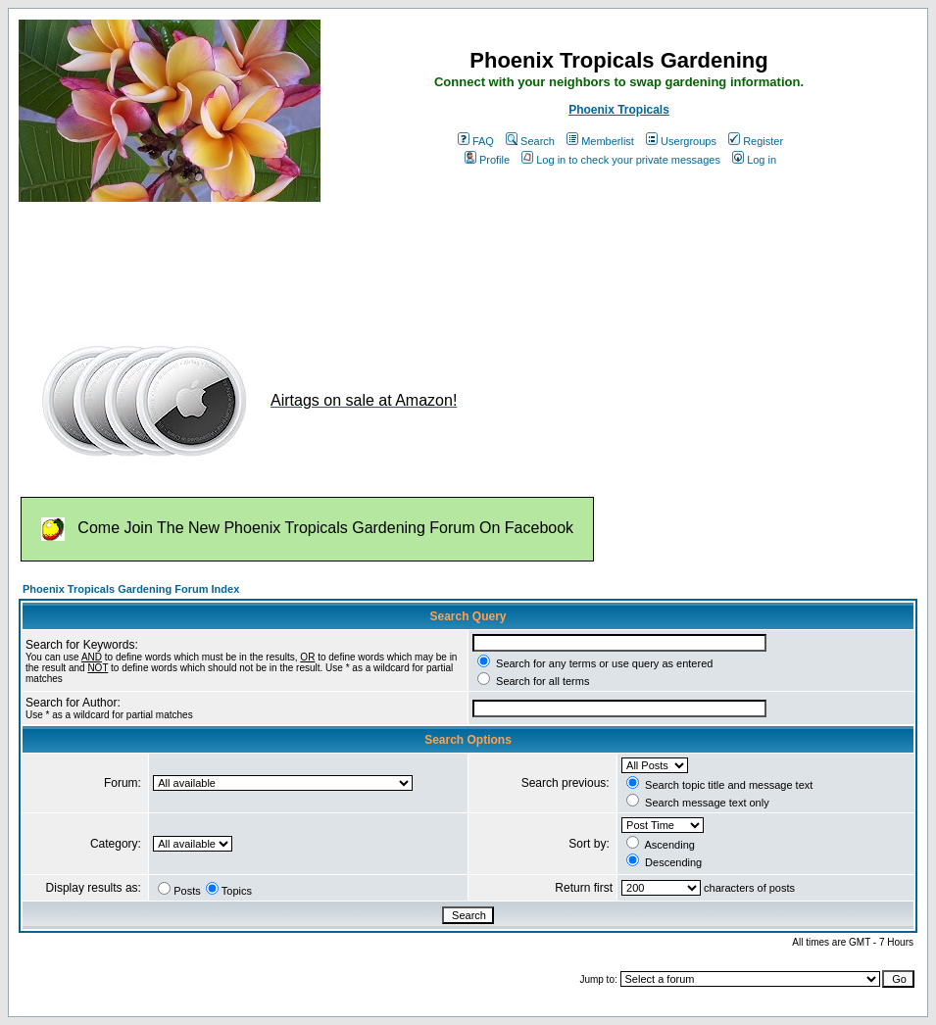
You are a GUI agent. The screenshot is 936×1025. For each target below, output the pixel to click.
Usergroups (681, 141)
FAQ (476, 141)
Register (755, 141)
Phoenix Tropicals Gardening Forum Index (131, 589)
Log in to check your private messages (620, 160)
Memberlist (600, 141)
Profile (487, 160)
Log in (754, 160)
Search (530, 141)
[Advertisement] (375, 263)
